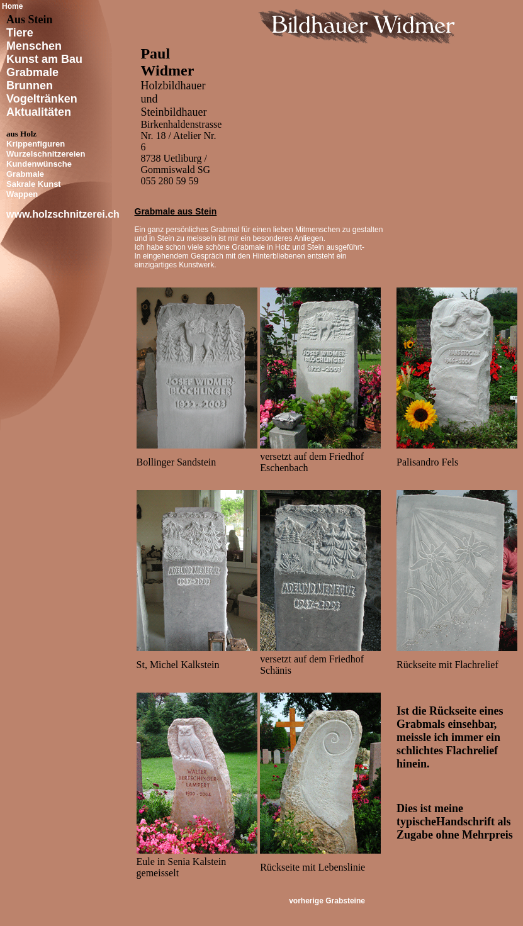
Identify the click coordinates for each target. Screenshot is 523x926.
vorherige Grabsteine (327, 900)
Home (12, 6)
